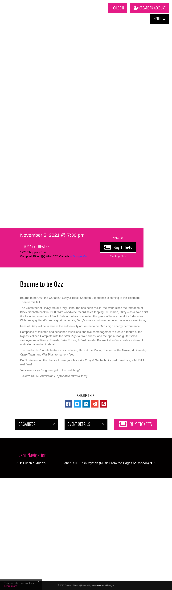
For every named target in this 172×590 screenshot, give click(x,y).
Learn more (10, 586)
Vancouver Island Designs (103, 585)
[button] (159, 19)
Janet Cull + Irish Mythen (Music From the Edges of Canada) (108, 463)
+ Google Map (79, 256)
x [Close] (38, 581)
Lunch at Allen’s (32, 463)
